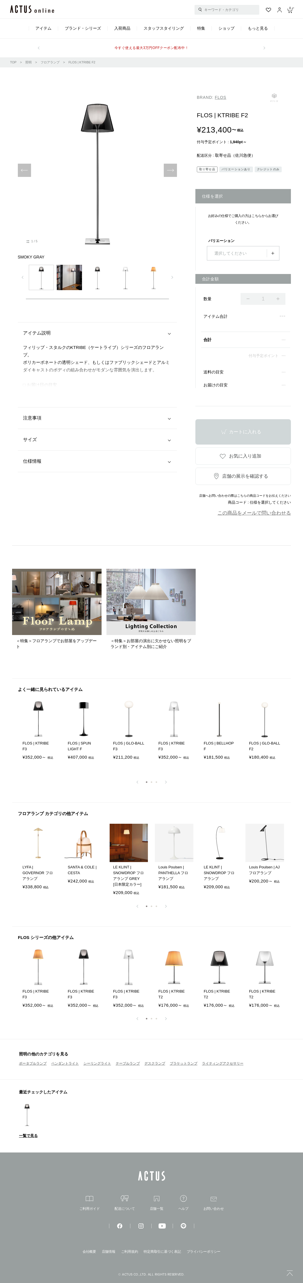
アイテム (43, 28)
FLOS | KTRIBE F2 (81, 62)
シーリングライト (97, 1063)
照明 (28, 62)
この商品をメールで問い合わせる (254, 513)
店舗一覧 (156, 1203)
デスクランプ (154, 1063)
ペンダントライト (65, 1063)
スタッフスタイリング (164, 28)
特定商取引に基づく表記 (162, 1252)
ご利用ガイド (89, 1203)
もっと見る (258, 28)
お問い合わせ (213, 1203)
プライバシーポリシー (204, 1252)
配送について (125, 1203)
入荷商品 (122, 28)
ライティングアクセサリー (222, 1063)
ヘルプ (183, 1202)
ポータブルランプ (33, 1063)
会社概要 (89, 1252)
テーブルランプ (128, 1063)
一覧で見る (28, 1135)
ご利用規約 (129, 1252)
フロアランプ (50, 62)
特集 (201, 28)
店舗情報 (108, 1252)
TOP (13, 62)
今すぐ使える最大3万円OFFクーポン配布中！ (151, 48)
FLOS (220, 97)
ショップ (226, 28)
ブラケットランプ (183, 1063)
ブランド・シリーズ (83, 28)
